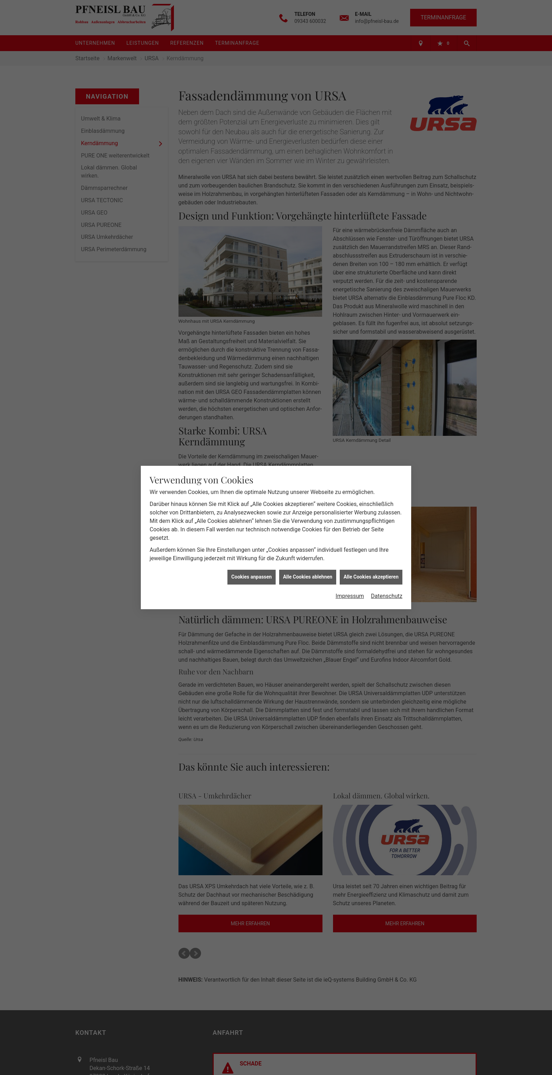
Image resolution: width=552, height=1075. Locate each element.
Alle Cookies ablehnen (307, 577)
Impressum (349, 596)
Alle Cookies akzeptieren (371, 577)
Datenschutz (386, 596)
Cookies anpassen (251, 577)
